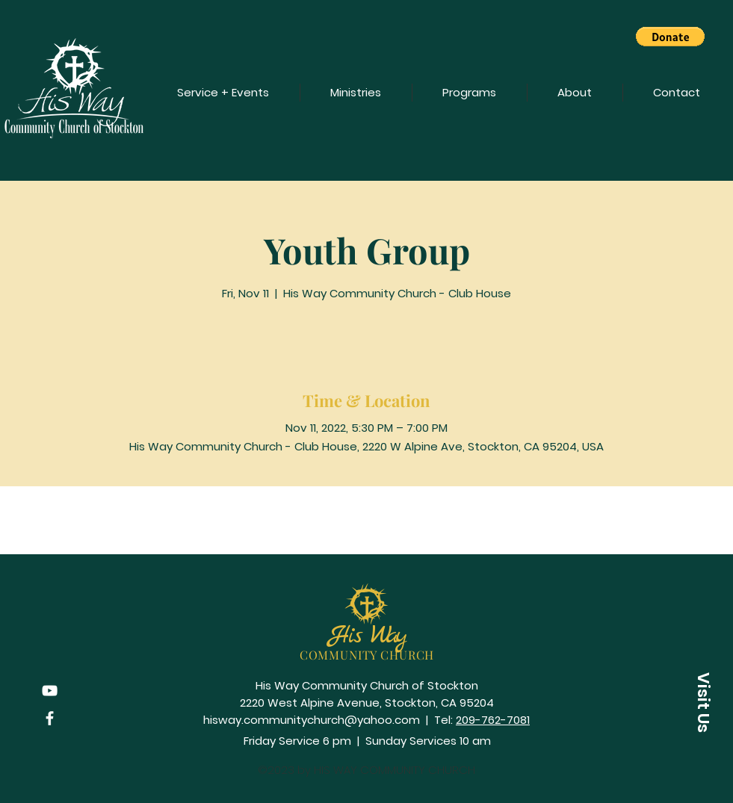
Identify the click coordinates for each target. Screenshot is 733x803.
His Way (367, 636)
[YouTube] (49, 690)
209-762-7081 (493, 720)
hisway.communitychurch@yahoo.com (311, 720)
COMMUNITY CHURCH (367, 655)
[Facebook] (49, 718)
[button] (670, 36)
